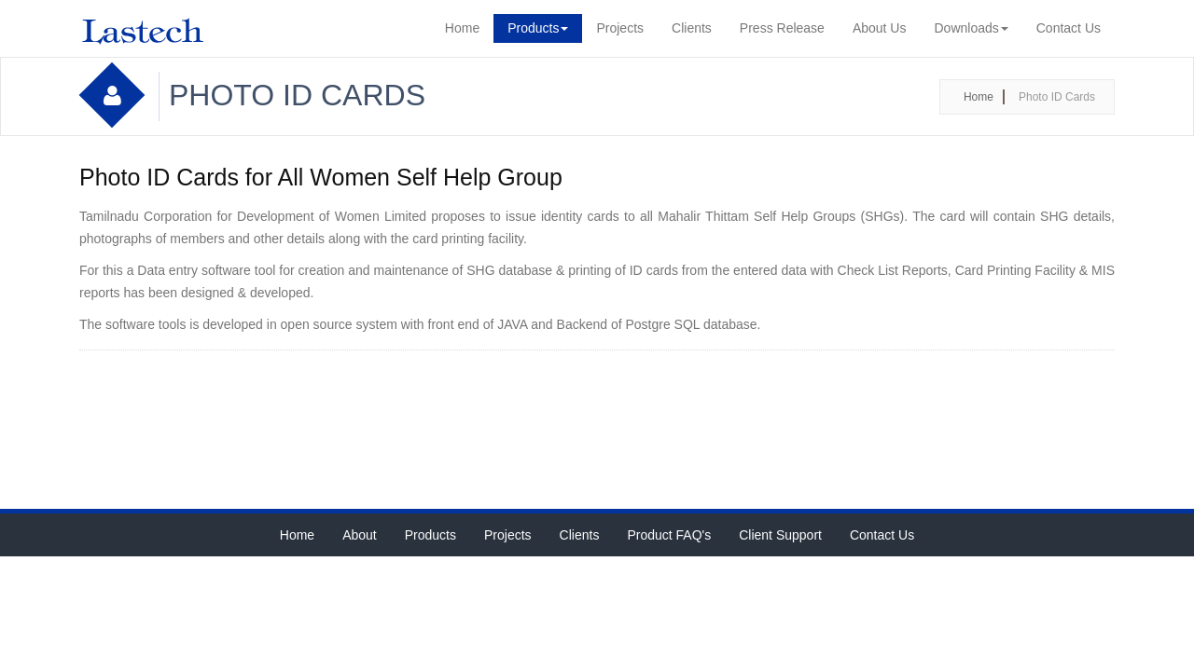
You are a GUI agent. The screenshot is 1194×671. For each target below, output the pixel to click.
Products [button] (537, 28)
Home (462, 28)
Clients (692, 28)
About (359, 534)
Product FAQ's (669, 534)
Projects (620, 28)
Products (430, 534)
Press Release (782, 28)
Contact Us (1068, 28)
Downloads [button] (970, 28)
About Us (880, 28)
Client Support (780, 534)
